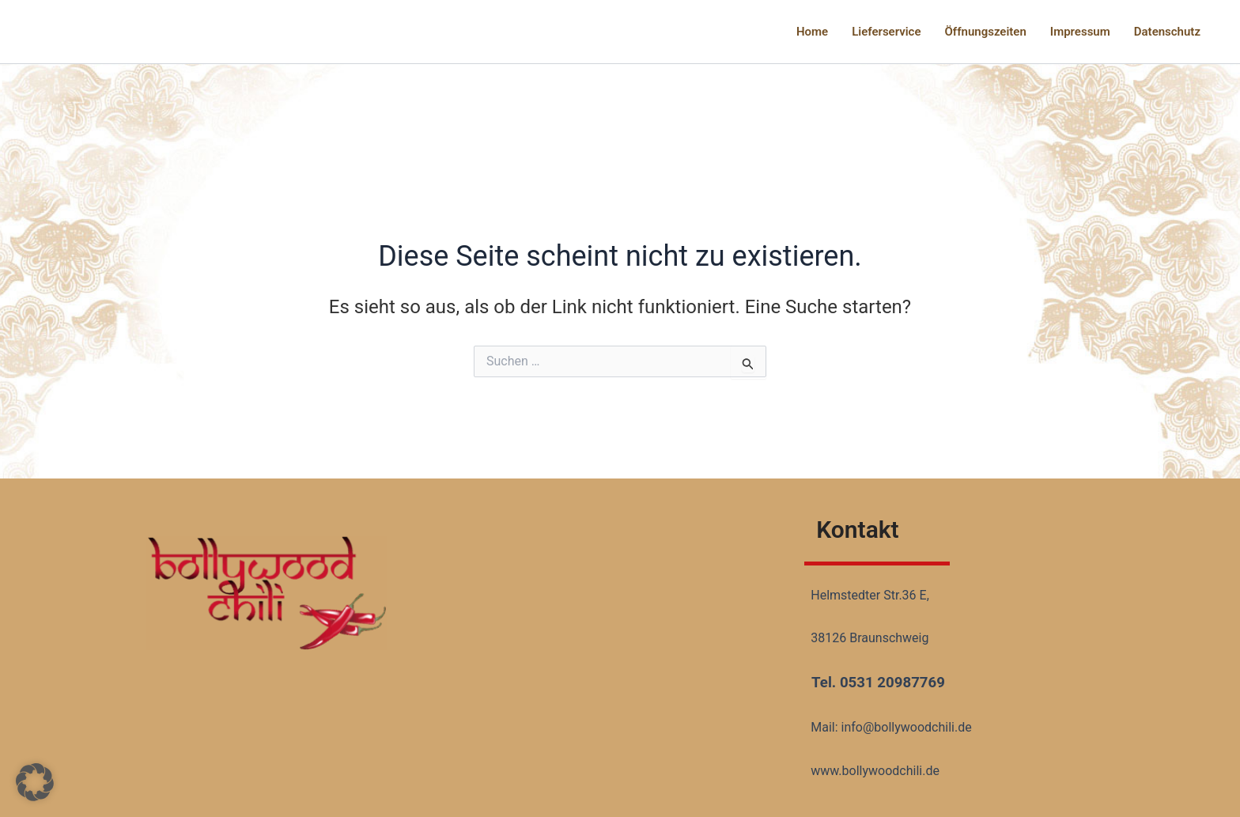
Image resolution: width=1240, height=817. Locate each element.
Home (812, 32)
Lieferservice (886, 32)
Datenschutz (1167, 32)
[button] (35, 782)
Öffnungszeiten (985, 32)
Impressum (1080, 32)
